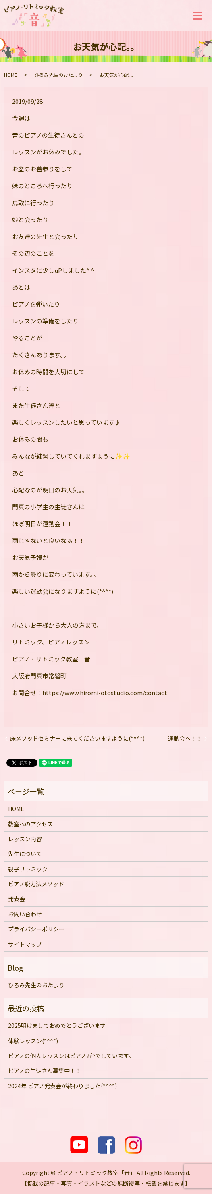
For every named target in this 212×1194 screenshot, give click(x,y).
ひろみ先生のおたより (58, 74)
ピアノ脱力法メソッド (36, 884)
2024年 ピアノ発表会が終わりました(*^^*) (62, 1086)
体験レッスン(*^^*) (33, 1041)
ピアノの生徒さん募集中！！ (44, 1070)
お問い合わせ (25, 914)
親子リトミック (28, 869)
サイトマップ (25, 944)
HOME (10, 74)
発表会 (16, 899)
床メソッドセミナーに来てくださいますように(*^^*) (77, 738)
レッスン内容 (25, 839)
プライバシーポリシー (36, 929)
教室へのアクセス (30, 824)
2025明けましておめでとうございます (57, 1025)
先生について (25, 854)
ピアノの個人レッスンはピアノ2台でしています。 (71, 1056)
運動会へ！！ (185, 738)
